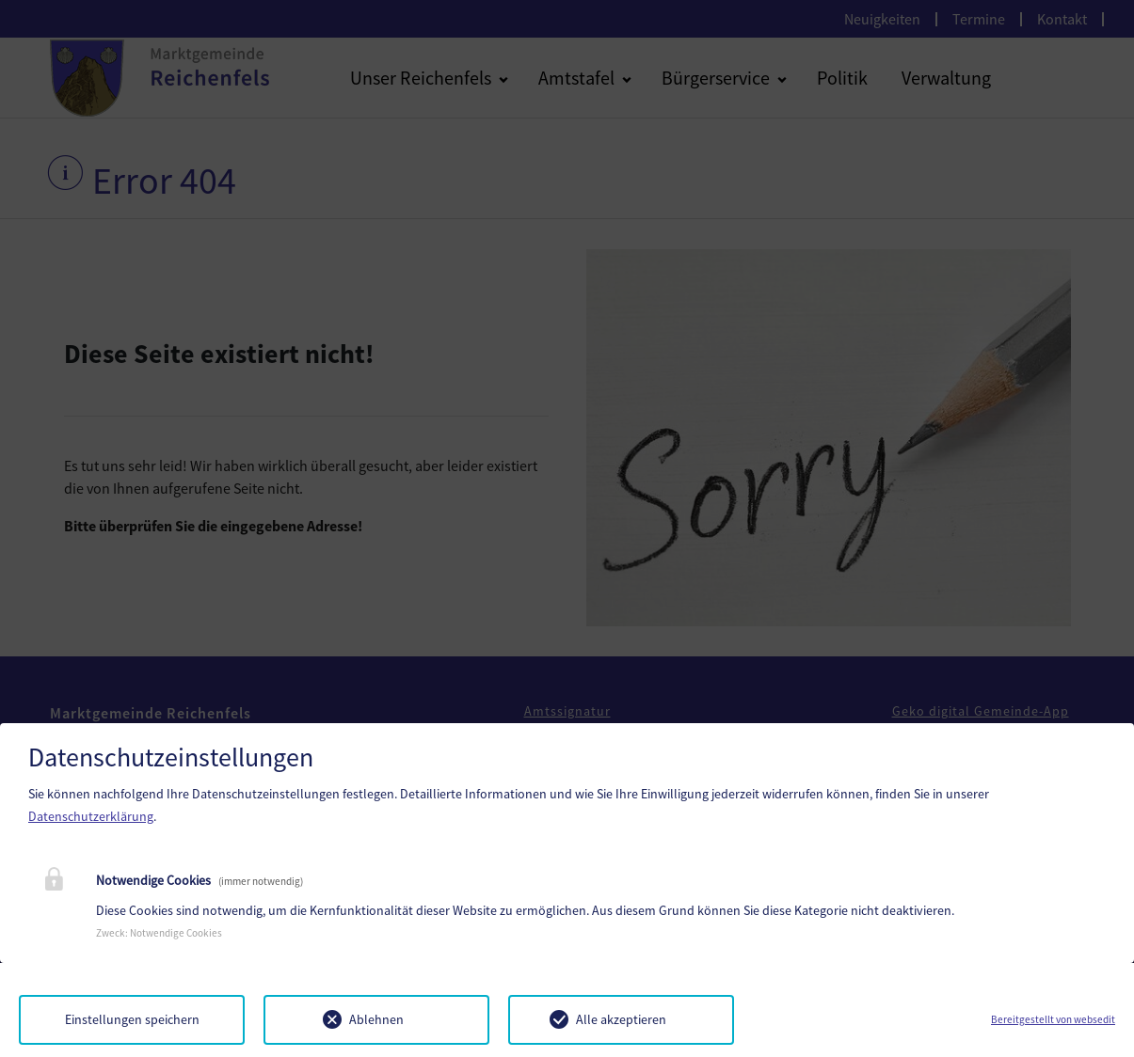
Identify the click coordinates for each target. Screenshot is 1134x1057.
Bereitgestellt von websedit (1053, 1019)
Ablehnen (376, 1019)
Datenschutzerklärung (90, 816)
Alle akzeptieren (621, 1019)
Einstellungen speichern (132, 1019)
